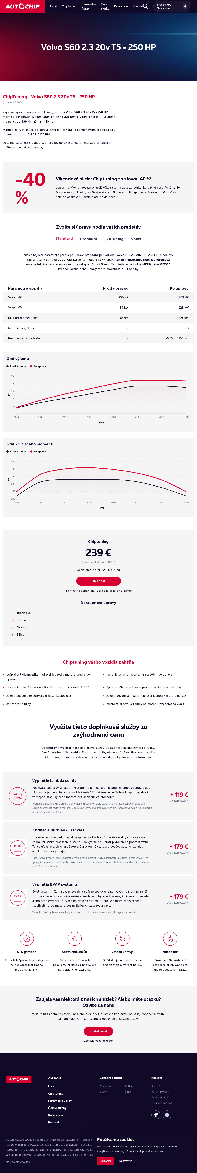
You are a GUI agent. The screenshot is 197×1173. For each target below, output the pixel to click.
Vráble (103, 1092)
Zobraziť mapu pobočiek (98, 1040)
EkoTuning (114, 238)
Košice (129, 1086)
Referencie (121, 6)
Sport (136, 238)
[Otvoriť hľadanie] (145, 6)
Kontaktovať (98, 1031)
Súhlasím (106, 1161)
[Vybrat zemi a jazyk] (172, 6)
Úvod (53, 6)
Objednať (98, 581)
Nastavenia (125, 1161)
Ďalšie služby (105, 6)
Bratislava (105, 1086)
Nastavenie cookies (18, 1162)
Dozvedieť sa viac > (171, 704)
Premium (88, 238)
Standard (64, 238)
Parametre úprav (89, 6)
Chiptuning (69, 6)
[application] (98, 398)
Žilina (128, 1092)
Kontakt (138, 6)
